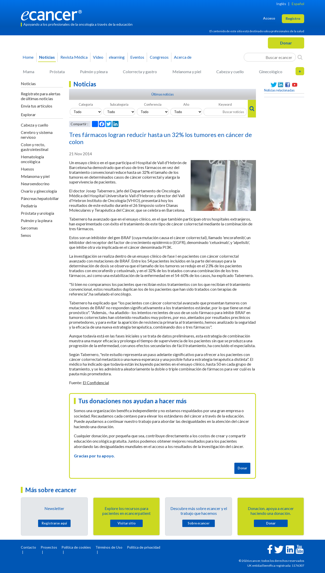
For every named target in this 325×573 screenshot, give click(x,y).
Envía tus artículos (36, 105)
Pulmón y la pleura (36, 220)
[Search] (300, 57)
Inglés (281, 4)
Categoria (86, 104)
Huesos (27, 168)
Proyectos (49, 547)
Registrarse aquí (54, 523)
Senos (26, 235)
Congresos (159, 57)
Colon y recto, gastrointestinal (34, 147)
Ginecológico (270, 71)
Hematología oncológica (32, 159)
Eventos (137, 57)
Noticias (47, 57)
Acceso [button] (269, 18)
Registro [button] (293, 18)
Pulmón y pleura (94, 71)
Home (28, 57)
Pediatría (29, 205)
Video (98, 57)
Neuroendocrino (35, 183)
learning (117, 57)
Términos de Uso (108, 547)
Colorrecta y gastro (140, 71)
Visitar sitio (127, 523)
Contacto (28, 547)
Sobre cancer (198, 523)
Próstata (57, 71)
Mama (28, 71)
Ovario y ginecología (39, 191)
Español (298, 4)
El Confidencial (96, 382)
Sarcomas (29, 227)
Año (186, 104)
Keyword (225, 104)
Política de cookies (76, 547)
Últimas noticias (162, 94)
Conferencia (152, 104)
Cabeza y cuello (230, 71)
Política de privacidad (143, 547)
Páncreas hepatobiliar (40, 198)
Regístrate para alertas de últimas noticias (40, 96)
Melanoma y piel (186, 71)
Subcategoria (119, 104)
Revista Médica (74, 57)
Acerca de (182, 57)
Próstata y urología (37, 213)
